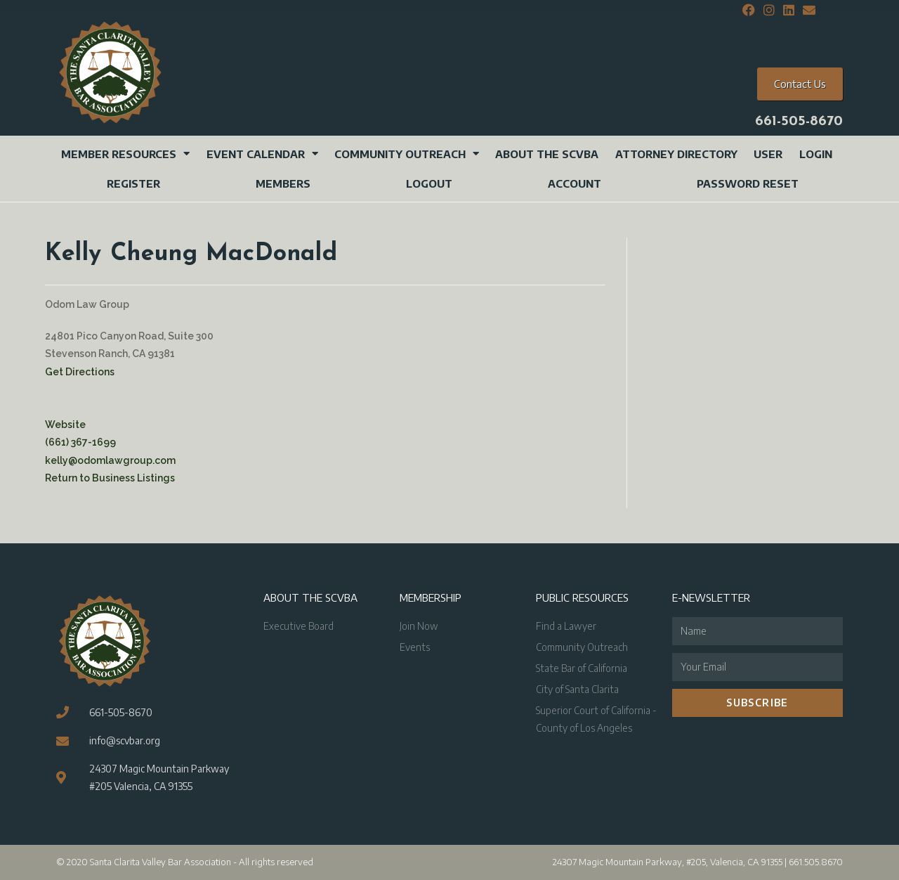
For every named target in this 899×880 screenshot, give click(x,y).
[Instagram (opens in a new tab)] (769, 11)
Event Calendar (262, 153)
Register (133, 183)
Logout (429, 183)
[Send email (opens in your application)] (807, 11)
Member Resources (125, 153)
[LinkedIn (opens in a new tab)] (789, 11)
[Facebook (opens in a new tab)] (748, 11)
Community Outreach (406, 153)
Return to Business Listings (110, 478)
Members (283, 183)
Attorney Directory (676, 154)
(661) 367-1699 (80, 442)
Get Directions (79, 371)
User (768, 154)
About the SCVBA (546, 154)
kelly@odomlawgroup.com (110, 460)
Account (574, 183)
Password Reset (748, 183)
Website (65, 424)
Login (815, 154)
